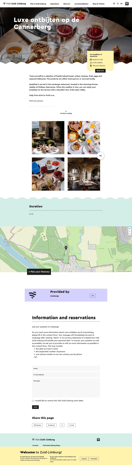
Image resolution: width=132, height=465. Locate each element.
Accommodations (81, 4)
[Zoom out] (129, 231)
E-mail (72, 425)
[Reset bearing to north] (129, 234)
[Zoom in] (129, 228)
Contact (35, 446)
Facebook (51, 425)
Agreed (84, 458)
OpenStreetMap (121, 271)
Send (35, 407)
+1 (100, 156)
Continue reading (66, 112)
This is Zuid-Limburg (38, 4)
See (92, 295)
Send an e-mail (98, 59)
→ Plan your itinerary (39, 272)
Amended (93, 458)
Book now (100, 70)
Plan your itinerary (99, 65)
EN (121, 3)
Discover (66, 4)
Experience (54, 4)
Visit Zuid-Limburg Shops (51, 446)
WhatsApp (37, 425)
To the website (97, 62)
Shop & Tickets (98, 4)
